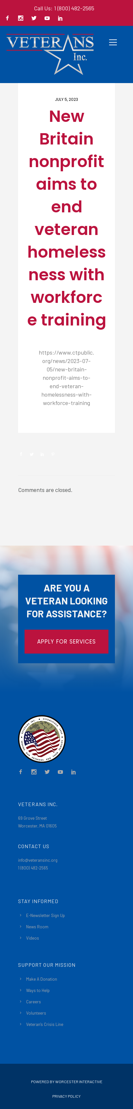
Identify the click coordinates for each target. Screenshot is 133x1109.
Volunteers (36, 1013)
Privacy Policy (66, 1096)
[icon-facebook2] (9, 19)
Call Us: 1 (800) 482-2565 (64, 8)
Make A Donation (41, 979)
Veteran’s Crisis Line (44, 1024)
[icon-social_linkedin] (60, 19)
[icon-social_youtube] (49, 19)
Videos (32, 938)
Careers (33, 1001)
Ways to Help (38, 990)
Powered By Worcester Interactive (66, 1081)
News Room (37, 926)
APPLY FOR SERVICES (66, 641)
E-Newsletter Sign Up (45, 915)
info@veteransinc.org (37, 860)
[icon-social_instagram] (22, 19)
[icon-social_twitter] (35, 19)
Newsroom (41, 422)
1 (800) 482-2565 (33, 867)
